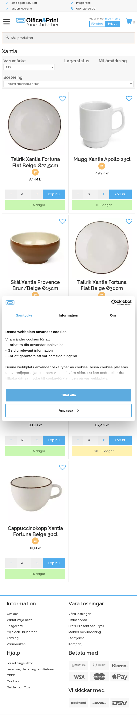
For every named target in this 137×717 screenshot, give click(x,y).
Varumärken (16, 644)
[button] (62, 97)
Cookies (13, 681)
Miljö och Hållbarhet (22, 632)
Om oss (12, 614)
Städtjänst (76, 638)
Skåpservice (77, 620)
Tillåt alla (68, 395)
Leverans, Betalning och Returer (31, 669)
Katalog (13, 638)
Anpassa (68, 410)
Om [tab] (113, 315)
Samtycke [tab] (24, 315)
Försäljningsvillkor (20, 663)
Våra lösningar (79, 614)
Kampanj (75, 644)
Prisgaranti (15, 626)
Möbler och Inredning (84, 632)
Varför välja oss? (19, 620)
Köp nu (54, 194)
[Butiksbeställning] (68, 84)
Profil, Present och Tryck (86, 626)
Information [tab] (68, 315)
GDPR (11, 675)
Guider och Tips (18, 687)
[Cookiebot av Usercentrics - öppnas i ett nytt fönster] (111, 303)
